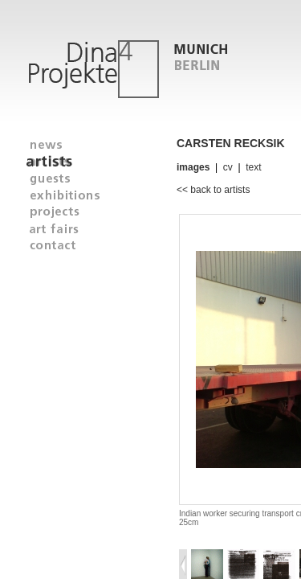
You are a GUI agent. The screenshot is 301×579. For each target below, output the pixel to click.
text (253, 167)
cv (228, 167)
